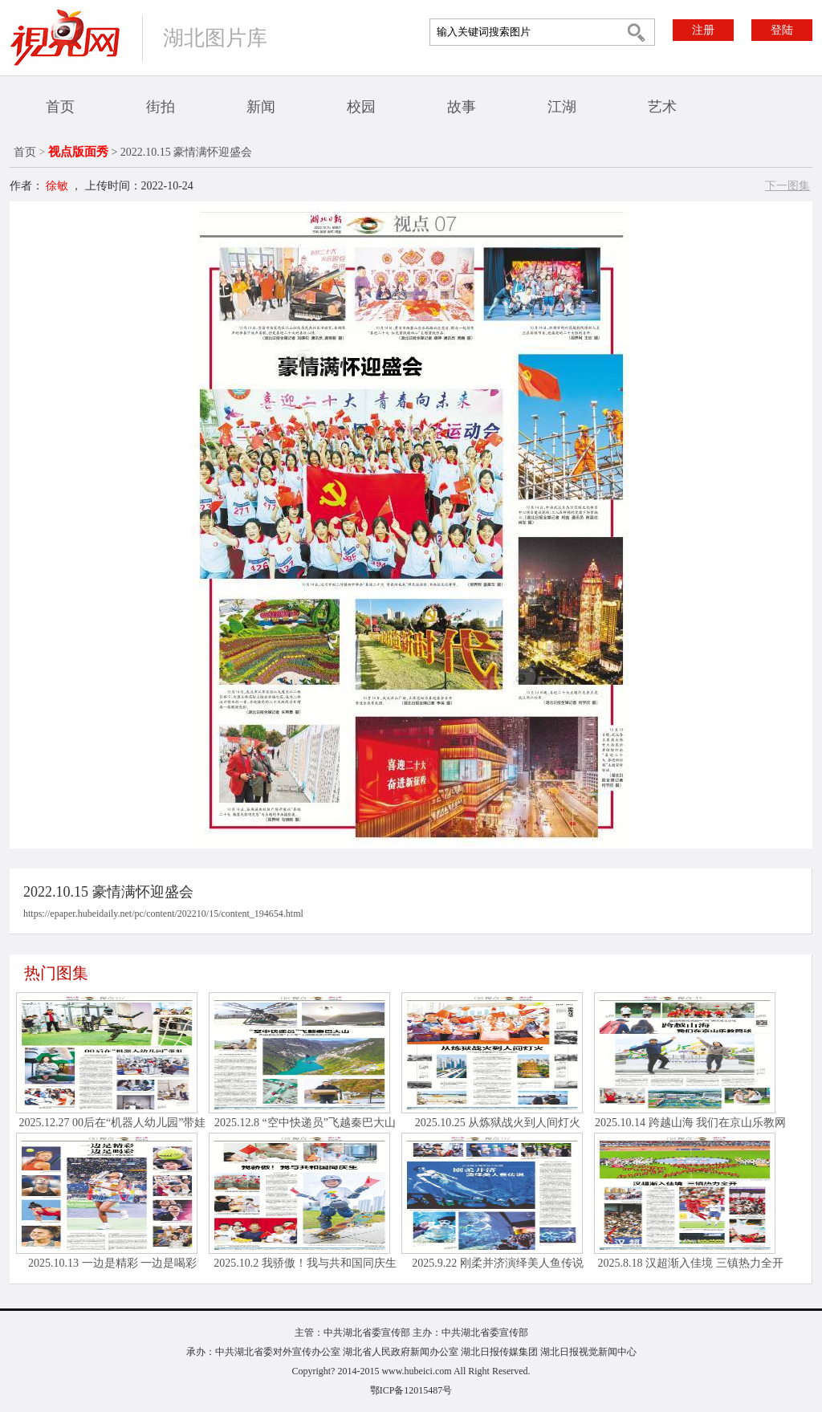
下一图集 (787, 186)
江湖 (561, 107)
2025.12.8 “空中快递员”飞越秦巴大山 (305, 1123)
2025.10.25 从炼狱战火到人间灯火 (498, 1123)
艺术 (662, 107)
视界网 (65, 37)
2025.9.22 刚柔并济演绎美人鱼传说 (498, 1263)
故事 (461, 107)
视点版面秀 (78, 151)
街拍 (160, 107)
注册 (703, 30)
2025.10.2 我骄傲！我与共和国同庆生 (305, 1263)
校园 (361, 107)
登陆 (782, 30)
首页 (60, 107)
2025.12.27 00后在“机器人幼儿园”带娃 (112, 1123)
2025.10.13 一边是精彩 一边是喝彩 (112, 1263)
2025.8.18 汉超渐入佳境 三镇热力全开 (690, 1263)
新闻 (260, 107)
